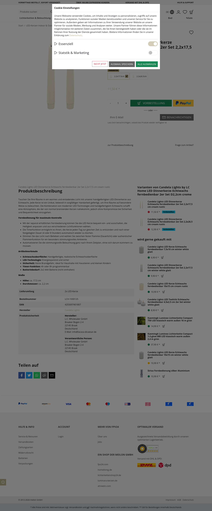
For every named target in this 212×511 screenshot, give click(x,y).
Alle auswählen (147, 64)
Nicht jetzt (100, 63)
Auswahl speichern (122, 64)
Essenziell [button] (63, 44)
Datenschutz (75, 35)
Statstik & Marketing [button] (71, 52)
